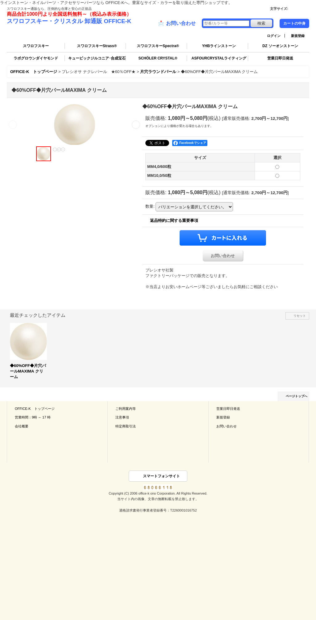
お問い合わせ (177, 23)
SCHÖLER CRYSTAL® (157, 58)
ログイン (274, 36)
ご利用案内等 (125, 408)
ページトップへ (296, 396)
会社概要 (21, 426)
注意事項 (122, 417)
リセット (299, 315)
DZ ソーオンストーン (280, 46)
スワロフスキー (36, 46)
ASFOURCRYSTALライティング (219, 58)
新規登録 (298, 36)
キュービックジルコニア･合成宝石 (97, 58)
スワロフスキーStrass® (97, 46)
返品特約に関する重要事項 (174, 220)
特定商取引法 (125, 426)
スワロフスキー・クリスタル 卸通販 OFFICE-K (69, 21)
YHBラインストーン (219, 46)
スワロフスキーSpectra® (158, 46)
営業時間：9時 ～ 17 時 (33, 417)
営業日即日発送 (280, 58)
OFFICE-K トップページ (35, 408)
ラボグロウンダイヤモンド (36, 58)
